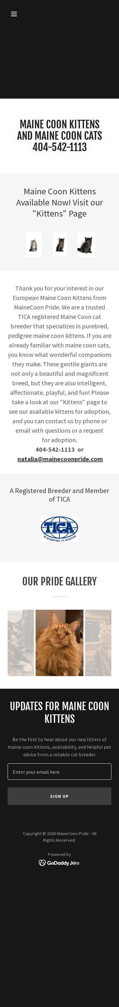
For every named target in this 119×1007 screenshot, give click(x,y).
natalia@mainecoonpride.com (60, 459)
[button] (19, 14)
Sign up (59, 796)
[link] (59, 862)
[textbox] (59, 771)
